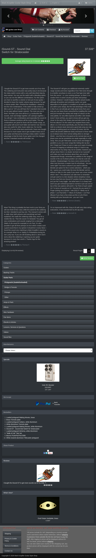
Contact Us (8, 551)
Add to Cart (79, 78)
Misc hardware (9, 312)
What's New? (8, 493)
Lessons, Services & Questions (15, 327)
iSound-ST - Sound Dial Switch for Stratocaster (63, 36)
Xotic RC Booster (48, 385)
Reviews (85, 36)
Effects (6, 307)
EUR (43, 3)
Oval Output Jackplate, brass (48, 518)
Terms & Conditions (11, 546)
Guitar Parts (17, 36)
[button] (9, 16)
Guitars (6, 268)
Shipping (8, 534)
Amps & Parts (8, 302)
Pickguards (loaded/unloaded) (34, 36)
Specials (7, 359)
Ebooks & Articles (10, 322)
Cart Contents (38, 30)
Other (6, 297)
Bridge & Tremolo (10, 287)
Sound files (7, 337)
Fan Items (7, 317)
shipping (65, 535)
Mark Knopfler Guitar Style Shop (16, 3)
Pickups (7, 292)
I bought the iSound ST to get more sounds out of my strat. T (25, 483)
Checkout (51, 30)
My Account (64, 30)
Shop (9, 36)
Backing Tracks (9, 273)
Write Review (87, 258)
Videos (6, 332)
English (55, 3)
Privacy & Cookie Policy (11, 540)
